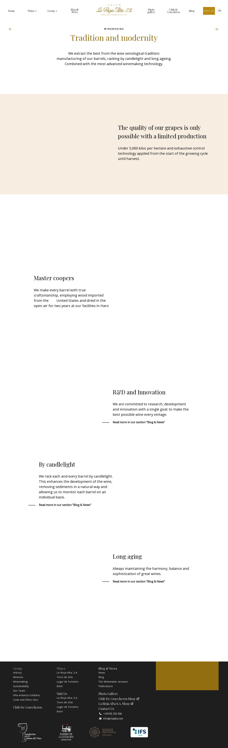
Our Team (19, 690)
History (17, 672)
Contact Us (106, 709)
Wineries (11, 29)
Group (51, 11)
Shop (192, 11)
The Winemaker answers (113, 681)
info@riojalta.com (111, 718)
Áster (60, 686)
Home (11, 11)
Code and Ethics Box (25, 699)
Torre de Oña (65, 677)
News (101, 672)
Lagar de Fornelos (68, 681)
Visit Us (209, 11)
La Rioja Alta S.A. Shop (115, 704)
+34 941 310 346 (110, 713)
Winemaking (20, 681)
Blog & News (75, 11)
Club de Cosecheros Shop (118, 699)
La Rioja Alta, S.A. (67, 672)
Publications (105, 686)
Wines (31, 11)
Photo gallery (151, 11)
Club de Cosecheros (173, 11)
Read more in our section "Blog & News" (139, 422)
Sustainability (216, 29)
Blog (101, 677)
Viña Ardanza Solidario (26, 695)
